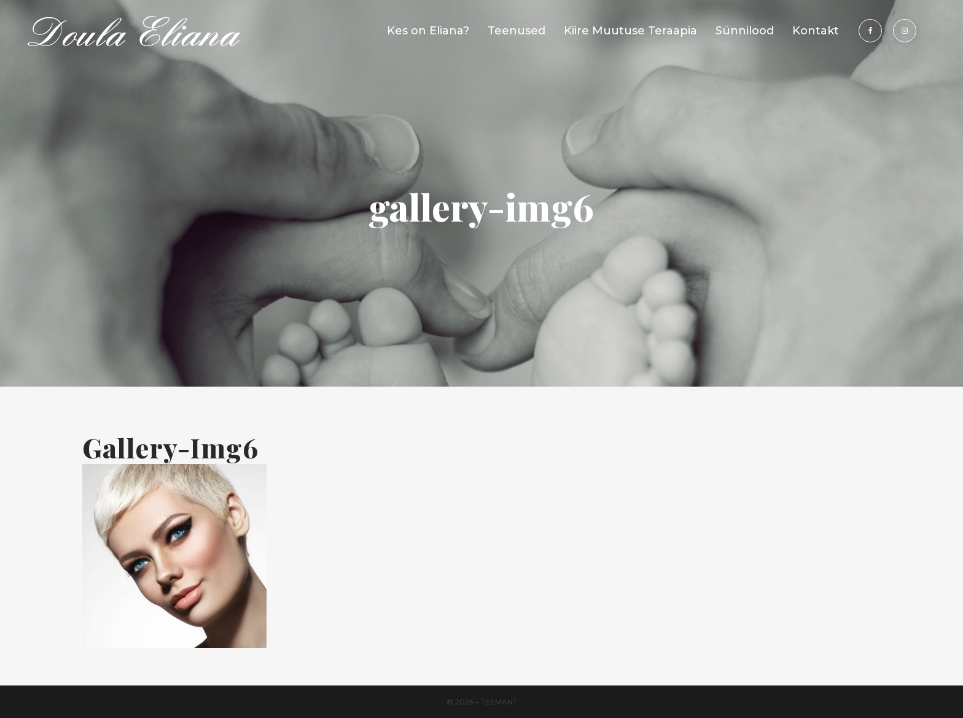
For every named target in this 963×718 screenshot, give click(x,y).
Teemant (499, 701)
